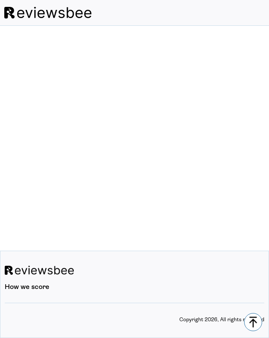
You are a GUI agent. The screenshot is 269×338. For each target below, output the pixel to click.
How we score (27, 287)
